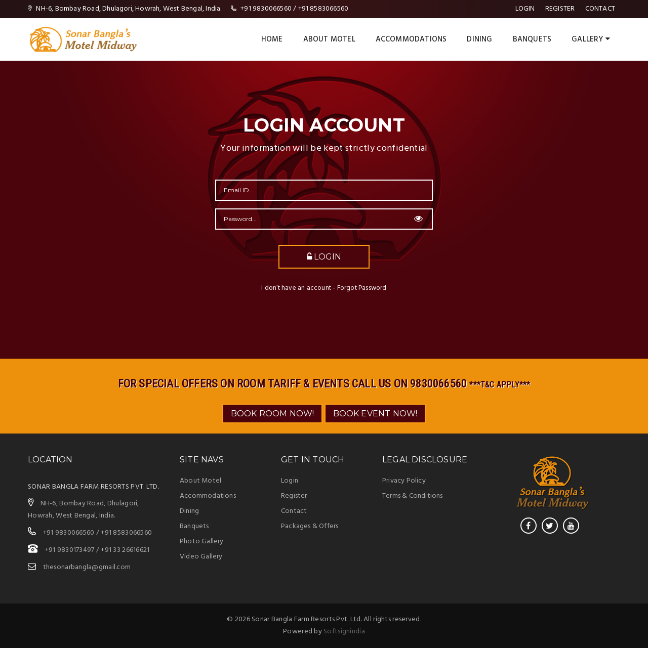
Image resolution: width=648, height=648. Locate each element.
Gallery (591, 39)
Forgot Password (362, 288)
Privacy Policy (404, 481)
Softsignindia (344, 631)
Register (294, 496)
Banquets (194, 526)
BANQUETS (532, 39)
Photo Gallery (202, 541)
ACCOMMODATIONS (411, 39)
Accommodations (208, 496)
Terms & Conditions (412, 496)
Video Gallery (201, 557)
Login (525, 9)
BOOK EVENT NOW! (375, 413)
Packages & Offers (309, 526)
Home (272, 39)
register (560, 9)
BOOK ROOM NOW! (272, 413)
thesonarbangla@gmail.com (87, 567)
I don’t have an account (296, 288)
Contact (600, 9)
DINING (479, 39)
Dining (189, 511)
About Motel (329, 39)
